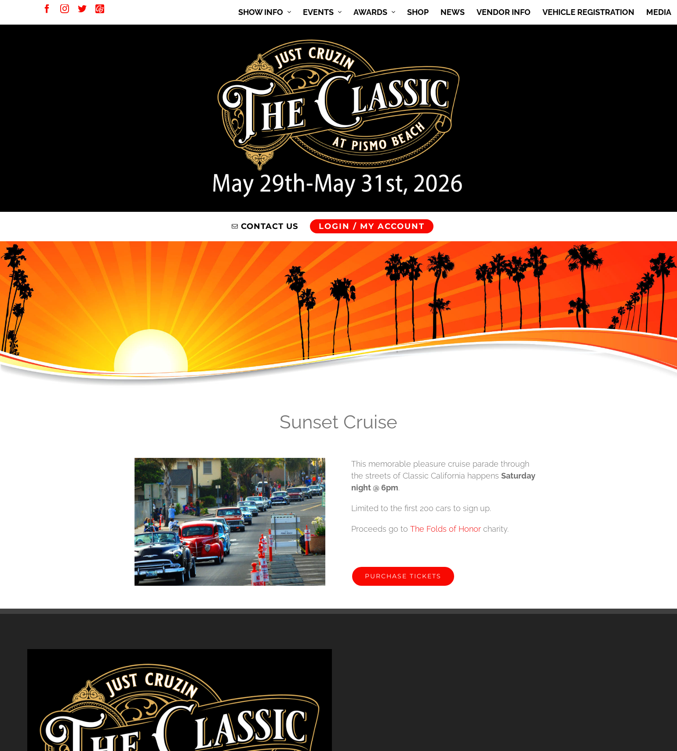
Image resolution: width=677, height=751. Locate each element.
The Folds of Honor (445, 528)
